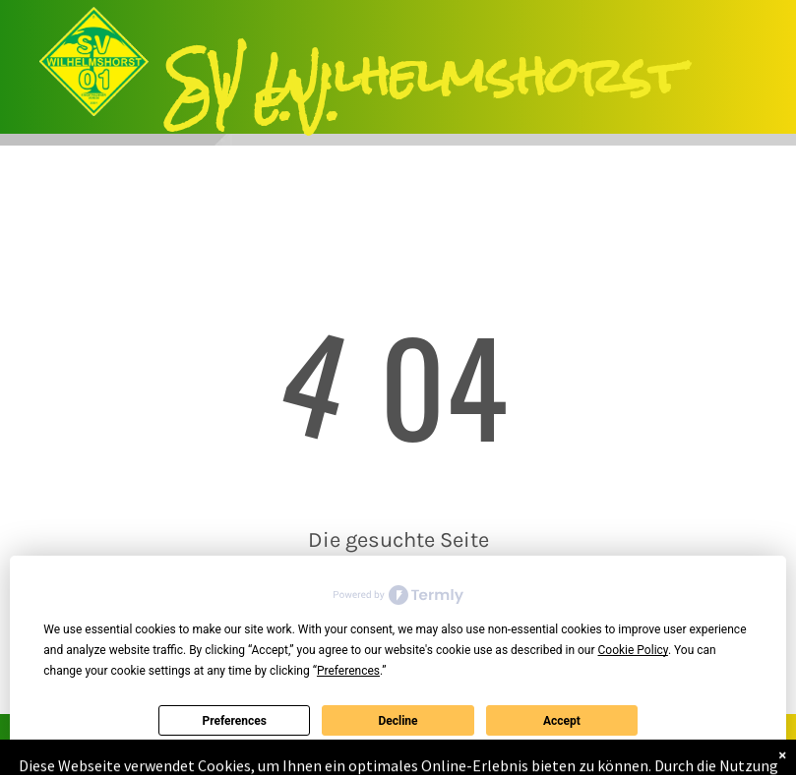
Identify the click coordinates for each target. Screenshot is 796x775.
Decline (397, 721)
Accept (562, 721)
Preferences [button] (348, 671)
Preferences (234, 721)
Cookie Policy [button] (633, 650)
